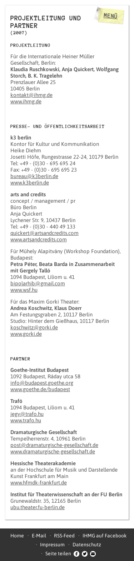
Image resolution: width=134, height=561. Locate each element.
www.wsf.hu (24, 290)
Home (17, 535)
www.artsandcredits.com (38, 239)
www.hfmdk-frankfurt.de (38, 482)
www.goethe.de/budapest (40, 389)
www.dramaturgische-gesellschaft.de (52, 451)
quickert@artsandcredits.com (44, 233)
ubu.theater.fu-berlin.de (37, 507)
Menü (110, 16)
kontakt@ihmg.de (31, 95)
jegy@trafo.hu (27, 414)
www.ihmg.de (25, 101)
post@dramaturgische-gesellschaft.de (54, 445)
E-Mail (39, 535)
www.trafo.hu (25, 420)
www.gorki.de (26, 334)
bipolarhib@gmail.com (37, 283)
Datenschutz (87, 544)
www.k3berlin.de (29, 182)
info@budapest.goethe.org (41, 383)
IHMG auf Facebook (104, 535)
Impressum (52, 544)
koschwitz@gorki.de (34, 327)
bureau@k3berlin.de (34, 176)
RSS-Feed (64, 535)
